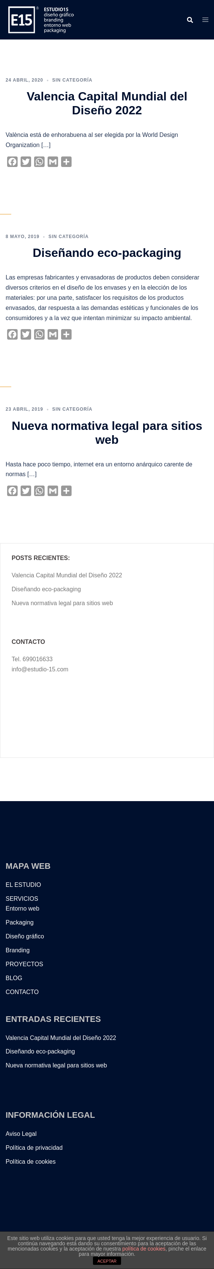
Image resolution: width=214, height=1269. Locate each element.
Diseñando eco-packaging (107, 253)
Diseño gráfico (25, 936)
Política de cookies (30, 1161)
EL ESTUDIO (23, 885)
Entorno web (22, 908)
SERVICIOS (22, 899)
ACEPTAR (107, 1261)
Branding (18, 950)
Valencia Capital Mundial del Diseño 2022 (107, 103)
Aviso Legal (21, 1134)
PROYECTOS (24, 964)
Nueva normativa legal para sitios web (107, 432)
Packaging (20, 922)
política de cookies (143, 1249)
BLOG (14, 978)
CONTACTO (22, 992)
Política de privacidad (34, 1148)
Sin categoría (72, 80)
